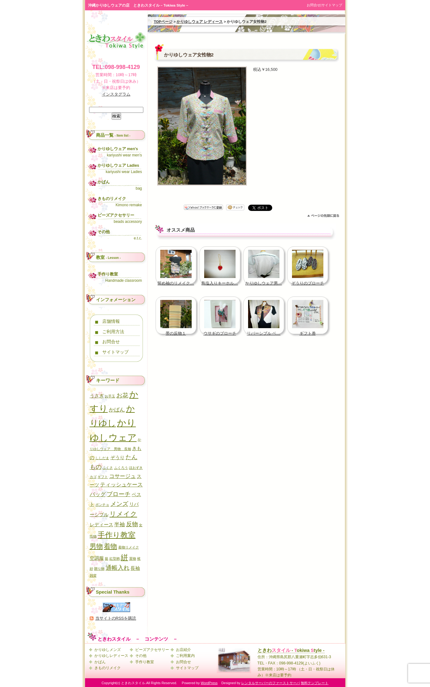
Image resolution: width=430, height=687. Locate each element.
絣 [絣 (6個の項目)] (124, 557)
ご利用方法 (113, 331)
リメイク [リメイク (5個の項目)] (123, 513)
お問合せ (314, 5)
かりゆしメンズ (107, 650)
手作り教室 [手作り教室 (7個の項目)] (116, 535)
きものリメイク (107, 668)
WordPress (209, 683)
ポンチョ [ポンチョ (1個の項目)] (102, 504)
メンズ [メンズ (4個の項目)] (119, 503)
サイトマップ (331, 5)
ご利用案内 (185, 655)
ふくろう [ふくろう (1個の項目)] (121, 467)
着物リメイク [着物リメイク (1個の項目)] (128, 547)
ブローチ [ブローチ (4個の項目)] (118, 493)
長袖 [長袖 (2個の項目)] (135, 568)
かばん (100, 662)
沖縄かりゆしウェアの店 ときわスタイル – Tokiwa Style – (138, 5)
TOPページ (163, 22)
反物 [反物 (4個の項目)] (132, 524)
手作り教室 (144, 662)
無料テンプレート (314, 683)
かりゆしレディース (111, 655)
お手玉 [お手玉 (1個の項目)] (110, 396)
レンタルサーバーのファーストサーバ (270, 683)
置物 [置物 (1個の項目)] (132, 558)
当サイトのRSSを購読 (115, 618)
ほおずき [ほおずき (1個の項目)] (136, 467)
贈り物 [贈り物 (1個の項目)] (99, 568)
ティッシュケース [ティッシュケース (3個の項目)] (121, 484)
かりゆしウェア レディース (200, 22)
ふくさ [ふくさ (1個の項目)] (108, 467)
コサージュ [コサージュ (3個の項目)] (122, 476)
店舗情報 (111, 321)
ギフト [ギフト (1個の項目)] (103, 477)
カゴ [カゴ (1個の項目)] (93, 477)
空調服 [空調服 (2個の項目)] (97, 558)
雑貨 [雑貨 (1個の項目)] (93, 575)
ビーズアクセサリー (152, 650)
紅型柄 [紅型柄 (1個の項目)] (114, 558)
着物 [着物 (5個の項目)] (110, 546)
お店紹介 (183, 650)
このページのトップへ (323, 216)
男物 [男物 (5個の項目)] (96, 546)
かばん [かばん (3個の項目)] (117, 409)
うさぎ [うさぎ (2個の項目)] (97, 395)
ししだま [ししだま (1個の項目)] (102, 458)
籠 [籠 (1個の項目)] (106, 558)
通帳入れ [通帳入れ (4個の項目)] (118, 567)
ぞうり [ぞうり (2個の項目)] (117, 457)
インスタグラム (116, 94)
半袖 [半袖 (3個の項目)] (119, 524)
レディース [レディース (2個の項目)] (101, 524)
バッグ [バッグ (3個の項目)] (98, 494)
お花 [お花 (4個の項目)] (122, 395)
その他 (140, 655)
